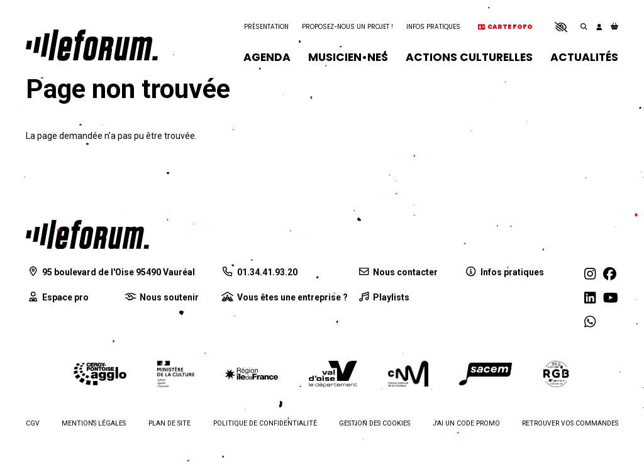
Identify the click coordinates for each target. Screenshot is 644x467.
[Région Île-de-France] (251, 374)
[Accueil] (92, 45)
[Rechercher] (583, 27)
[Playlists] (383, 297)
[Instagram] (590, 274)
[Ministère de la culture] (175, 374)
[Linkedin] (590, 298)
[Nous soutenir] (161, 297)
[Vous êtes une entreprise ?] (284, 297)
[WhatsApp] (590, 322)
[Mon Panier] (614, 27)
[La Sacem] (485, 374)
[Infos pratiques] (504, 272)
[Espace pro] (57, 297)
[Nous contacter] (397, 272)
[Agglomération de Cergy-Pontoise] (100, 374)
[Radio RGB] (557, 374)
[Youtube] (610, 298)
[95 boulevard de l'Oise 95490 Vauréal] (110, 272)
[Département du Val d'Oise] (333, 374)
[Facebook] (609, 274)
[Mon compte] (599, 27)
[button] (561, 27)
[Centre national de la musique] (408, 374)
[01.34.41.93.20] (259, 272)
